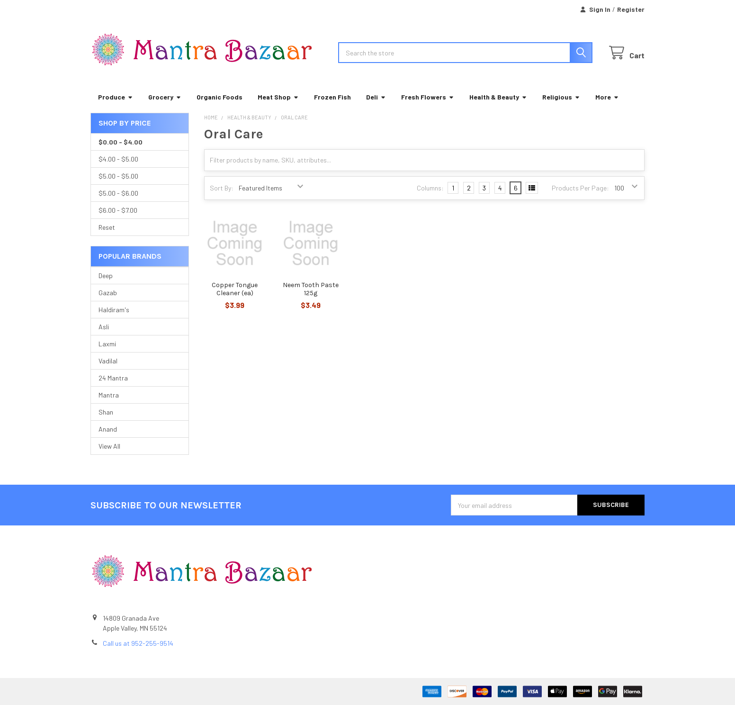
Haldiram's (114, 310)
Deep (106, 275)
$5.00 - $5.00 (118, 176)
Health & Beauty (498, 97)
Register (631, 9)
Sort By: (221, 188)
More (607, 97)
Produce (115, 97)
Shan (106, 412)
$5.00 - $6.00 (118, 193)
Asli (104, 327)
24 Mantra (113, 378)
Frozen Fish (332, 97)
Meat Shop (278, 97)
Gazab (108, 293)
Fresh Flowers (427, 97)
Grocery (164, 97)
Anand (108, 429)
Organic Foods (219, 97)
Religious (561, 97)
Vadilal (108, 361)
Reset (107, 227)
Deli (376, 97)
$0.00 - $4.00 (121, 142)
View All (109, 446)
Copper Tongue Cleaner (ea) (235, 289)
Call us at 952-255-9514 (138, 643)
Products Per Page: (580, 188)
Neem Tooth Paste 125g (311, 289)
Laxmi (107, 344)
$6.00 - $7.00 (118, 210)
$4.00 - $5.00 (118, 159)
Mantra (109, 395)
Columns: (430, 188)
